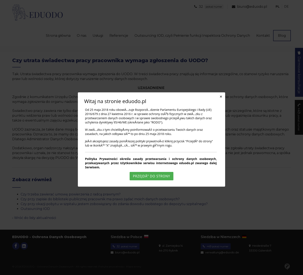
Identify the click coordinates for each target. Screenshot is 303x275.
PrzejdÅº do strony (151, 176)
